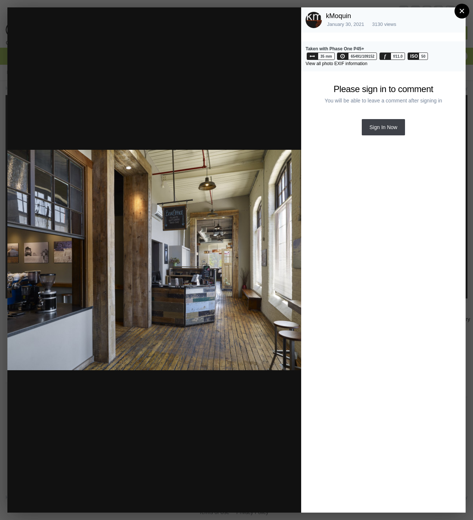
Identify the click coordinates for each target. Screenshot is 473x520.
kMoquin (338, 16)
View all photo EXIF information (336, 63)
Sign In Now (383, 127)
